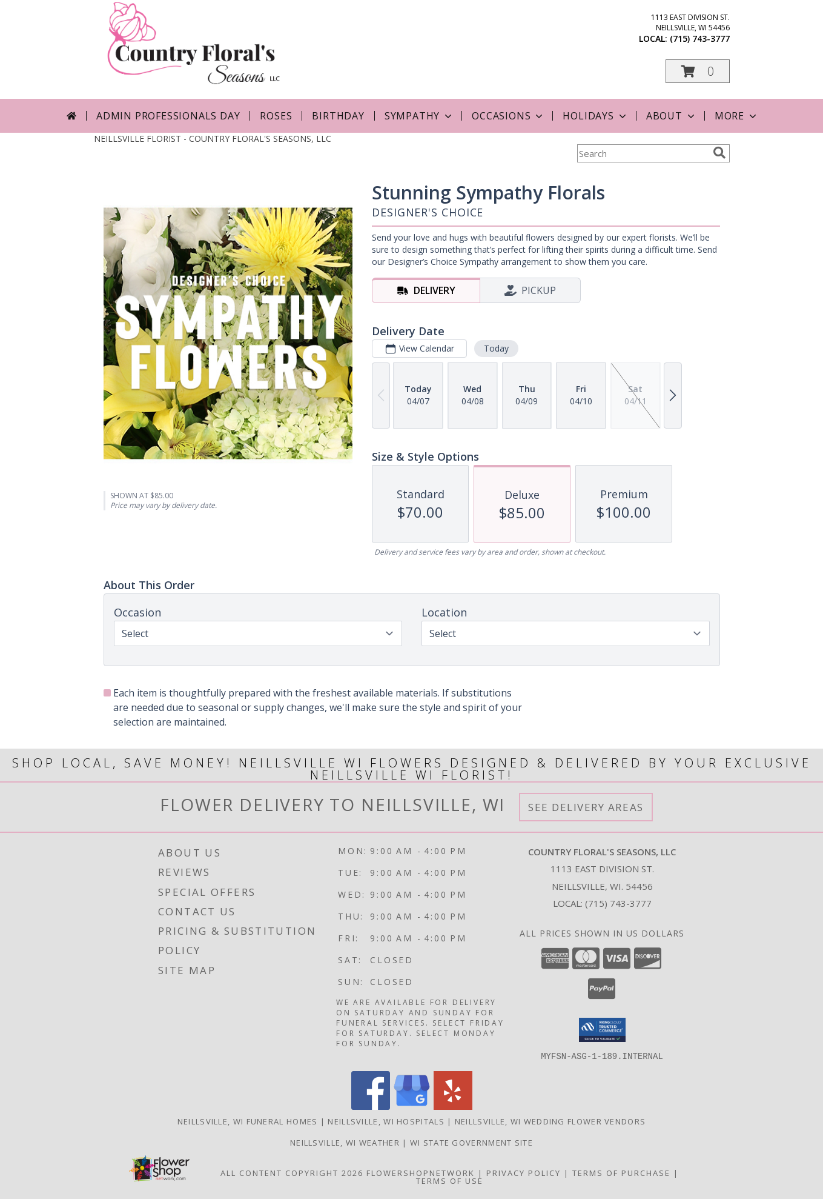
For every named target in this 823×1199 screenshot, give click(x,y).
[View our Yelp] (453, 1106)
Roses (276, 115)
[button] (698, 71)
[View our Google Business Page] (411, 1106)
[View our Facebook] (370, 1106)
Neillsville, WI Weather (345, 1142)
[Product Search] (642, 153)
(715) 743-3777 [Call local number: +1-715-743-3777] (700, 38)
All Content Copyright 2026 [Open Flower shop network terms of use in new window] (291, 1172)
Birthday (338, 115)
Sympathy (419, 115)
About (671, 115)
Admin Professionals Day (168, 115)
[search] (719, 152)
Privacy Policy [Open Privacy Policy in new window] (523, 1172)
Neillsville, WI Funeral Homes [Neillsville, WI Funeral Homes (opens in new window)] (247, 1120)
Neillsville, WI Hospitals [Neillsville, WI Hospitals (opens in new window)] (386, 1120)
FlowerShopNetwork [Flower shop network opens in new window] (420, 1172)
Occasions (508, 115)
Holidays (595, 115)
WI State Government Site (471, 1142)
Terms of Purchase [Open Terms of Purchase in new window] (621, 1172)
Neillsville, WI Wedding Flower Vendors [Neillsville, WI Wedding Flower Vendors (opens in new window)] (550, 1120)
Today (495, 348)
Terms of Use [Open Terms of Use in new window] (449, 1180)
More (737, 115)
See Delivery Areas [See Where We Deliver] (586, 807)
